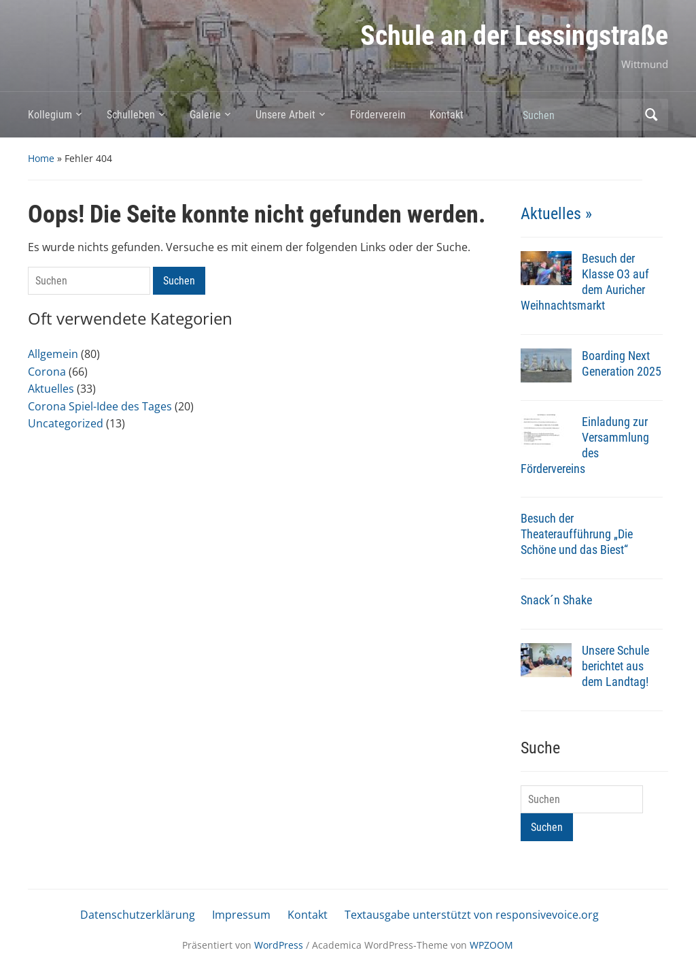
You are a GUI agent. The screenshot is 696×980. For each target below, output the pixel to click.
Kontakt (447, 114)
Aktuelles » (556, 213)
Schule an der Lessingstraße (514, 36)
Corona (47, 371)
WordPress (278, 944)
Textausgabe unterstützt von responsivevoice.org (472, 914)
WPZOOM (491, 944)
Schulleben (131, 114)
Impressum (241, 914)
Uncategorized (65, 423)
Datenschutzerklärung (137, 914)
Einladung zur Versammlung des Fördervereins (585, 445)
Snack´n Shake (556, 600)
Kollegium (50, 114)
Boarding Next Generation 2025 (621, 363)
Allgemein (53, 353)
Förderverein (378, 114)
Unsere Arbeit (285, 114)
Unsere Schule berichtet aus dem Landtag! (615, 666)
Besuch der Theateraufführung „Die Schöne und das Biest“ (577, 534)
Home (41, 158)
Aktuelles (51, 388)
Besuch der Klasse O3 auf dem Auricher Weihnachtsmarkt (585, 281)
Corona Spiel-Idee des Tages (100, 406)
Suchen (651, 115)
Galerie (205, 114)
